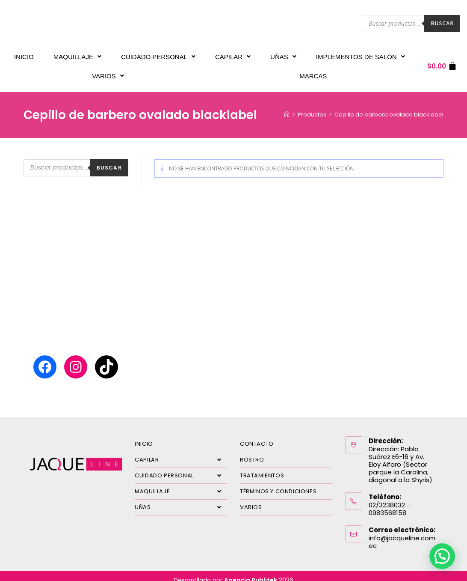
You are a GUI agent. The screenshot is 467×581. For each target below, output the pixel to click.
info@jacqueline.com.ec (403, 533)
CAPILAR (233, 54)
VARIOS (108, 69)
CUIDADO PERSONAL (158, 54)
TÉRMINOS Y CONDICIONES (278, 483)
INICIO (24, 54)
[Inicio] (287, 106)
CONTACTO (257, 435)
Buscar (442, 23)
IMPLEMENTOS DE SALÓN (360, 54)
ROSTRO (252, 451)
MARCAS (313, 69)
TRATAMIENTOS (262, 467)
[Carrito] (442, 62)
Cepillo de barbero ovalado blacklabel (388, 106)
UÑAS (283, 54)
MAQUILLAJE (77, 54)
